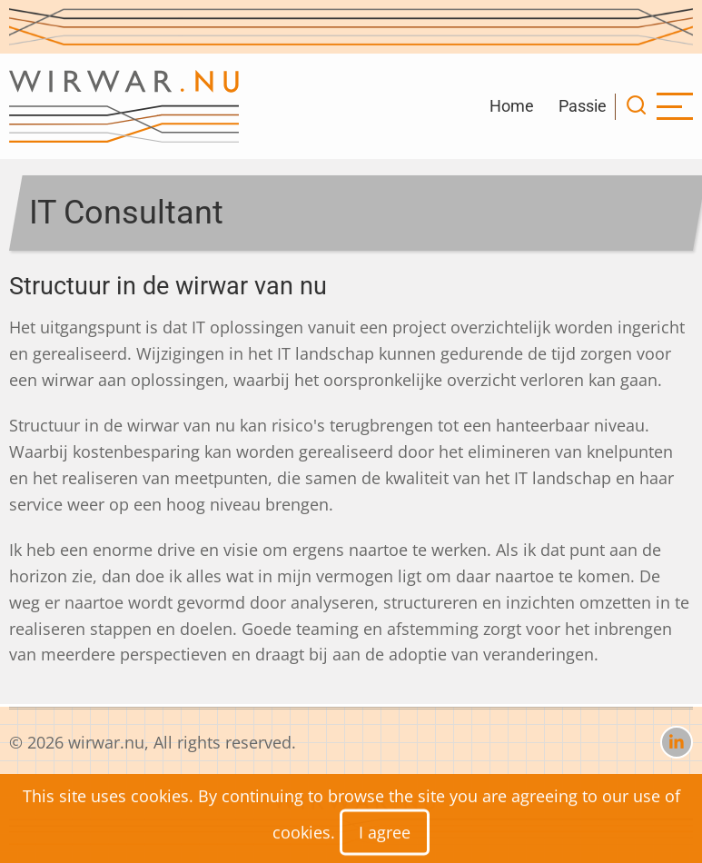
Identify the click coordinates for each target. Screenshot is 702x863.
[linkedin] (676, 742)
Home (511, 105)
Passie (583, 105)
